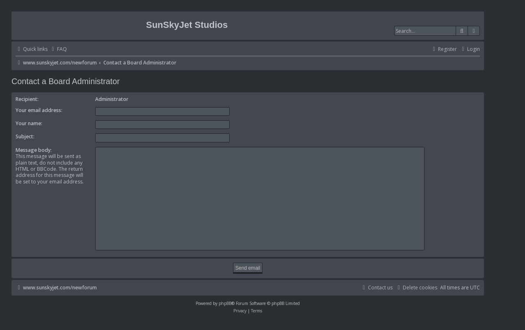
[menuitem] (58, 49)
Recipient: (27, 99)
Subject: (25, 136)
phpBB (225, 303)
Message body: (34, 150)
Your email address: (39, 110)
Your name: (29, 123)
